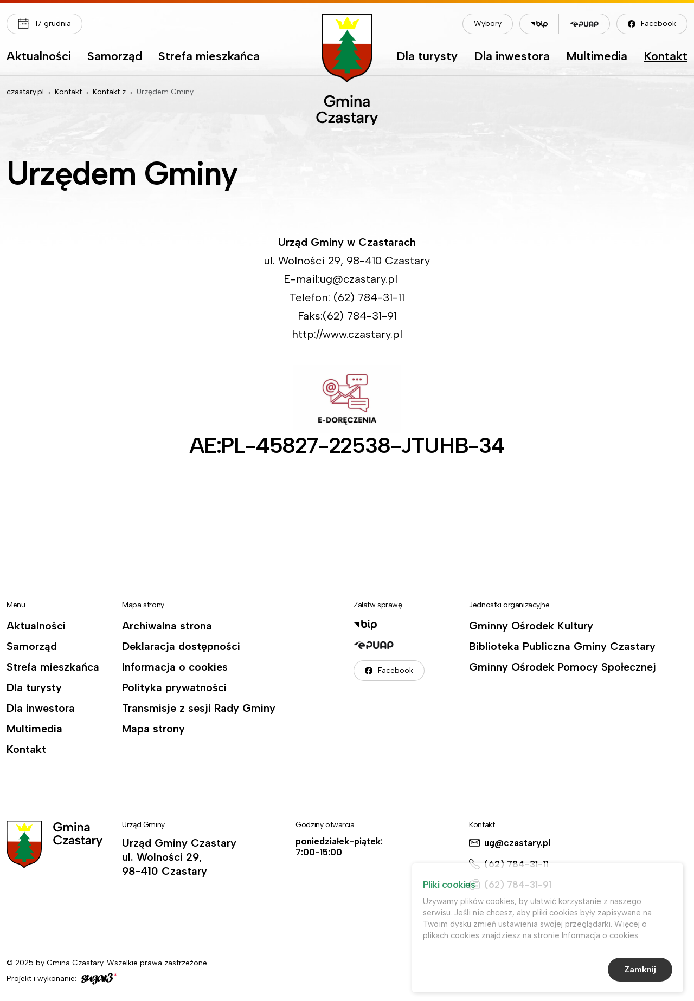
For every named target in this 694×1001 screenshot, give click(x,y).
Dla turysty (427, 56)
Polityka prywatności (174, 687)
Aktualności (39, 56)
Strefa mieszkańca (209, 56)
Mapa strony (153, 728)
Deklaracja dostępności (181, 646)
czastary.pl (25, 91)
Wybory (488, 23)
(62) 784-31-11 (516, 864)
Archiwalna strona (167, 626)
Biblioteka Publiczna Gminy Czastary (562, 646)
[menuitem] (39, 59)
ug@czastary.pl (517, 842)
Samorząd (114, 56)
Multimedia (596, 56)
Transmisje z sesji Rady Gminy (198, 708)
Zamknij (640, 971)
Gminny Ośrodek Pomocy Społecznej (562, 667)
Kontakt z (109, 91)
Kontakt (665, 56)
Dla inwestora (512, 56)
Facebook (658, 23)
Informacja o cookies (175, 667)
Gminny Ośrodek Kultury (531, 626)
